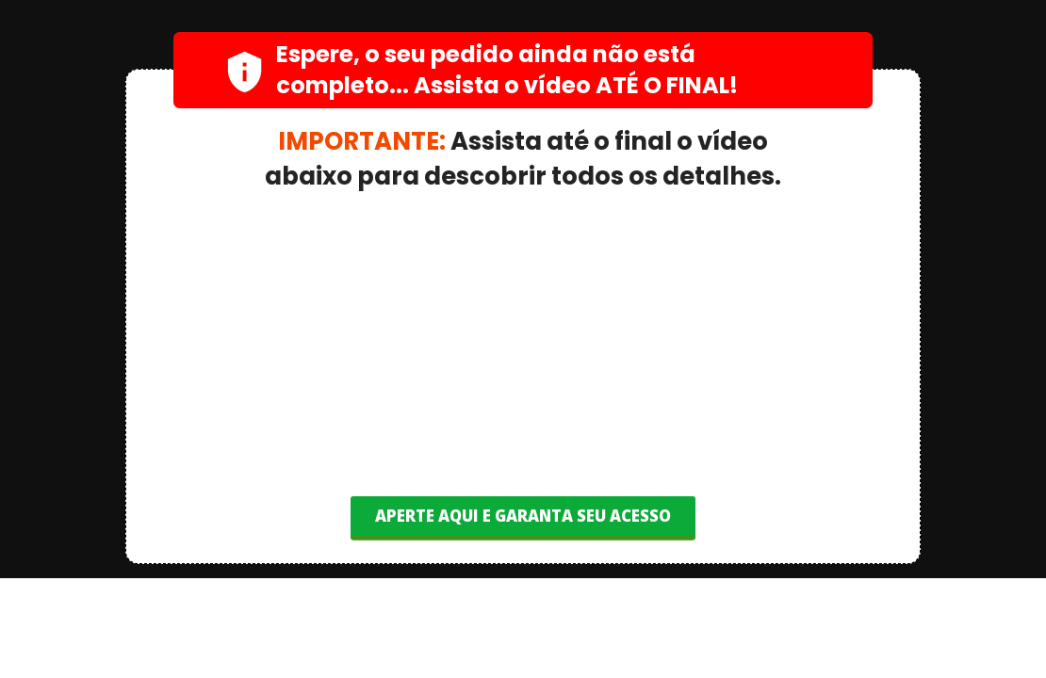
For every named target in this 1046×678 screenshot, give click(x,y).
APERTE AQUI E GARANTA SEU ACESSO (523, 515)
